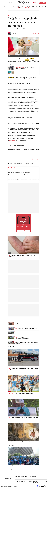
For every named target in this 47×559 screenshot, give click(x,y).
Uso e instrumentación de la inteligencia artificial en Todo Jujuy (35, 481)
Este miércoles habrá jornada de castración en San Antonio (19, 172)
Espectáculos (17, 478)
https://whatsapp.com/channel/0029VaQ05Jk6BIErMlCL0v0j (20, 142)
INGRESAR (35, 2)
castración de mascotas (29, 163)
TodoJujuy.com (12, 140)
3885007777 (11, 151)
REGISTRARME (43, 2)
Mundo (33, 6)
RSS (39, 481)
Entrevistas (34, 476)
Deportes (31, 474)
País (25, 6)
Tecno (26, 476)
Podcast (29, 476)
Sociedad (22, 476)
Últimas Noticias (16, 6)
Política (28, 6)
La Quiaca (27, 60)
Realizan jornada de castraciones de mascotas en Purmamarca (20, 174)
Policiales (21, 7)
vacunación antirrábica (20, 163)
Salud (19, 476)
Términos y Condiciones (30, 482)
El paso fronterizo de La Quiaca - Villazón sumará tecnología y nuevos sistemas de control (23, 179)
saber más (23, 230)
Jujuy (22, 6)
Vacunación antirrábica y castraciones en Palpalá (17, 170)
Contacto (42, 481)
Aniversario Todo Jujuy (29, 478)
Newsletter (27, 7)
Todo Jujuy (9, 13)
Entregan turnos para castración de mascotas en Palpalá (18, 176)
